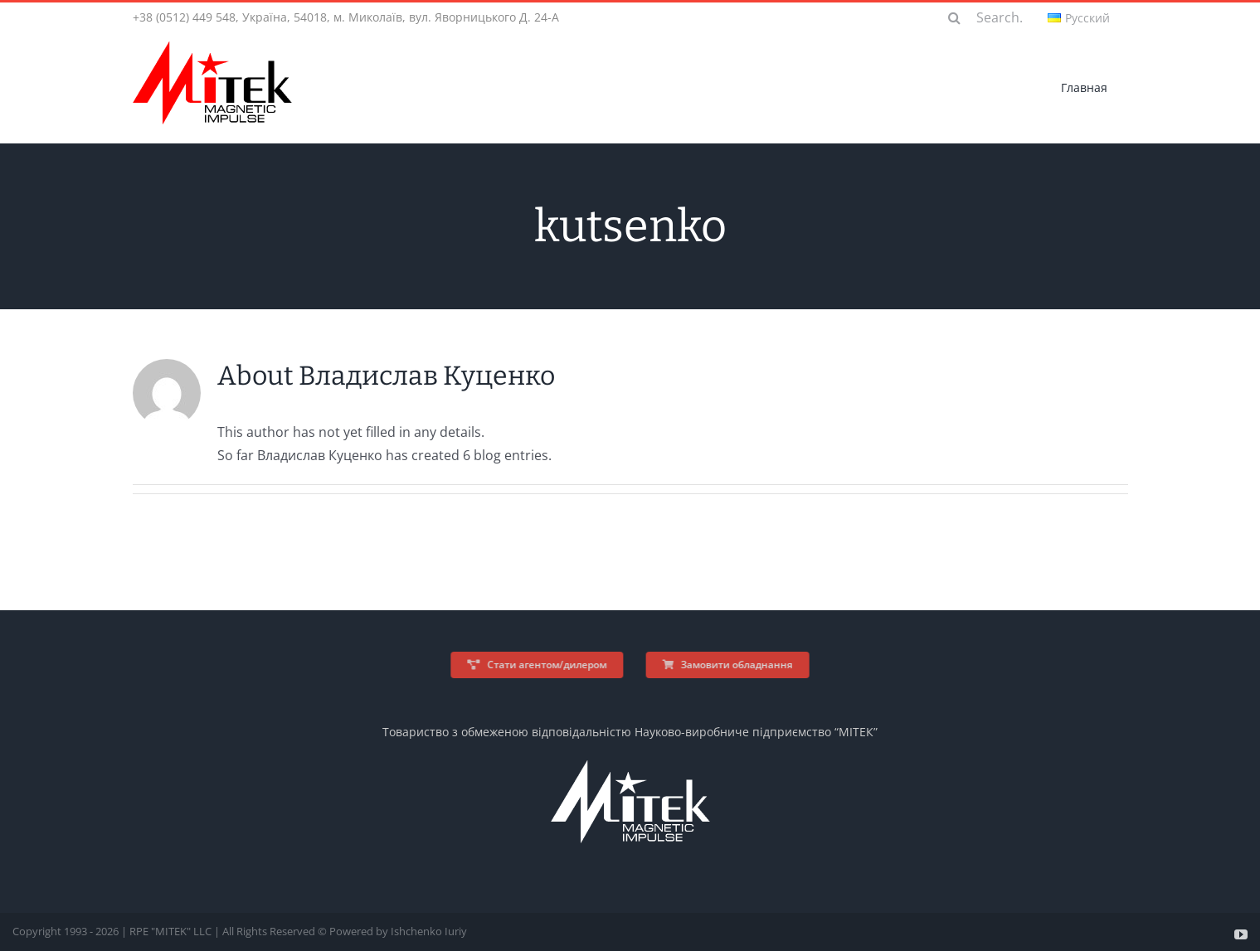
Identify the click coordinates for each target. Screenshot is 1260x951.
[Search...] (991, 17)
